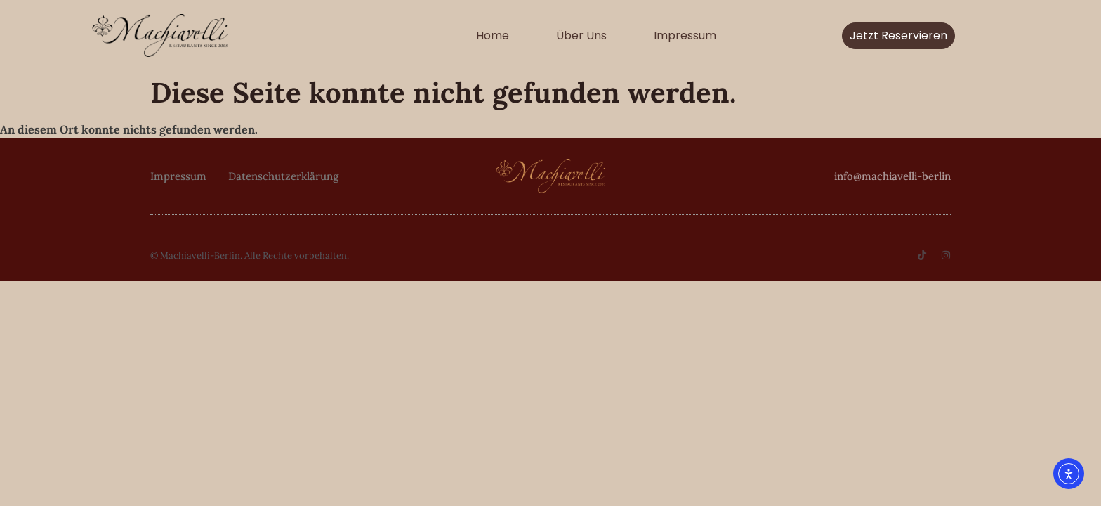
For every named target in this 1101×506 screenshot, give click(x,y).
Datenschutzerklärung (283, 176)
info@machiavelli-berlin (892, 176)
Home (492, 35)
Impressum (685, 35)
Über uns (581, 35)
